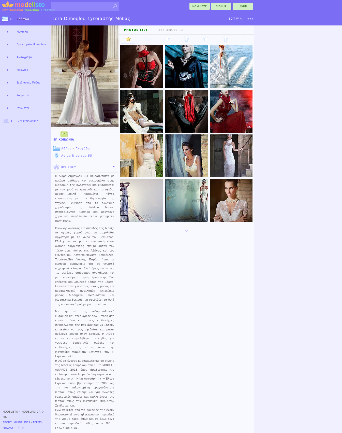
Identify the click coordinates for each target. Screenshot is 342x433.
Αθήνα (62, 148)
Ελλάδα (23, 19)
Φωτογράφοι (25, 57)
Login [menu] (243, 6)
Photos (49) (135, 30)
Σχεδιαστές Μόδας (28, 82)
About (7, 422)
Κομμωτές (23, 95)
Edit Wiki (235, 18)
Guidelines (22, 422)
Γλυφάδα (83, 148)
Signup (221, 6)
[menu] (250, 19)
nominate (199, 6)
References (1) (170, 30)
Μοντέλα (22, 31)
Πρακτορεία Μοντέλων (31, 44)
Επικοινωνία (63, 135)
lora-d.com (64, 167)
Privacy (8, 427)
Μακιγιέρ (22, 69)
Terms (37, 422)
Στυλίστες (23, 108)
